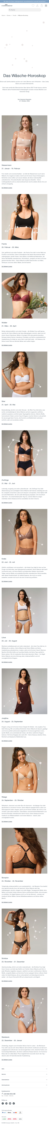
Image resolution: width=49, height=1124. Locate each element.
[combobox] (25, 9)
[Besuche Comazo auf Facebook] (3, 1103)
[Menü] (46, 5)
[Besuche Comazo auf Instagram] (6, 1103)
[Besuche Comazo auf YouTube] (10, 1103)
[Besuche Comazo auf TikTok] (14, 1103)
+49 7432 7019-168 (9, 1094)
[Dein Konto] (37, 5)
